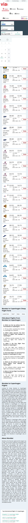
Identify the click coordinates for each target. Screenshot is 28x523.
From (3, 22)
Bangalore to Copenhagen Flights (10, 514)
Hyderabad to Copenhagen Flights (10, 520)
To (2, 27)
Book (24, 68)
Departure (3, 32)
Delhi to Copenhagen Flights (9, 517)
